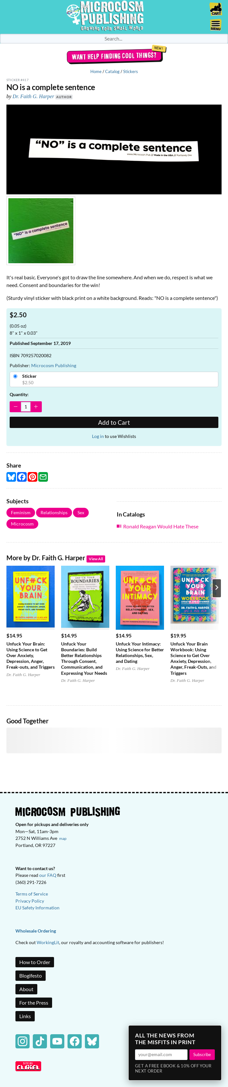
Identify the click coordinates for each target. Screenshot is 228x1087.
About (26, 989)
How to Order (34, 962)
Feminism (21, 512)
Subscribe (202, 1054)
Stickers (130, 71)
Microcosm (22, 523)
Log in (98, 436)
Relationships (54, 512)
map (63, 838)
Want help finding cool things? (114, 56)
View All (96, 558)
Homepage (114, 17)
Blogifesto (30, 975)
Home (96, 71)
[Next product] (217, 588)
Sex (81, 512)
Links (25, 1016)
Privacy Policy (29, 901)
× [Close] (214, 1032)
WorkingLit (48, 942)
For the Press (33, 1002)
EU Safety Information (37, 907)
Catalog (112, 71)
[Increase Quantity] (36, 407)
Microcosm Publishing (53, 365)
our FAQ (47, 875)
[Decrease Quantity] (15, 407)
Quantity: (19, 394)
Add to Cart (114, 422)
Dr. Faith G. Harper (33, 96)
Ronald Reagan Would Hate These (160, 526)
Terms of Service (31, 894)
